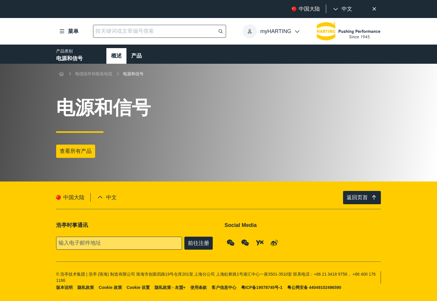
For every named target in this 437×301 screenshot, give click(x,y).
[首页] (61, 73)
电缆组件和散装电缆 (93, 73)
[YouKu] (260, 242)
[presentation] (342, 9)
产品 (136, 56)
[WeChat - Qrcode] (231, 242)
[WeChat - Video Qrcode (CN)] (245, 242)
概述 (116, 56)
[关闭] (374, 9)
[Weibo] (274, 242)
